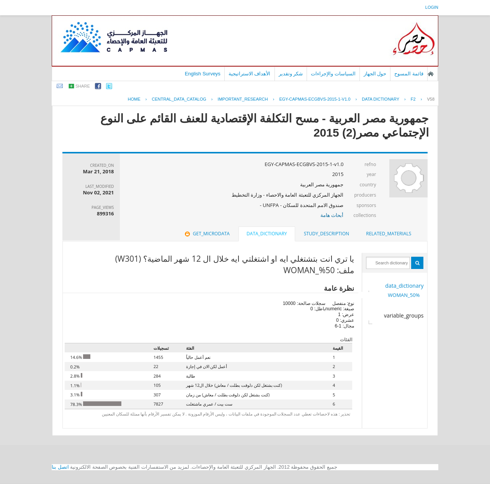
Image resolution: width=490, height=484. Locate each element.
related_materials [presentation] (388, 233)
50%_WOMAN (404, 295)
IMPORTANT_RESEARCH (243, 99)
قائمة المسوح (408, 74)
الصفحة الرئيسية (431, 74)
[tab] (388, 234)
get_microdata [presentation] (206, 233)
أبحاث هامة (331, 215)
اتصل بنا (60, 467)
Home (134, 99)
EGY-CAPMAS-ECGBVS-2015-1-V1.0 (314, 99)
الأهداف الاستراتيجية (250, 74)
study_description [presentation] (326, 233)
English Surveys (202, 74)
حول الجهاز (375, 74)
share (82, 86)
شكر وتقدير (291, 74)
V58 (430, 99)
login (431, 7)
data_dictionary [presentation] (267, 233)
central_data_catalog (179, 99)
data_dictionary (404, 285)
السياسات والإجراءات (333, 74)
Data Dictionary (380, 99)
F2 (413, 99)
